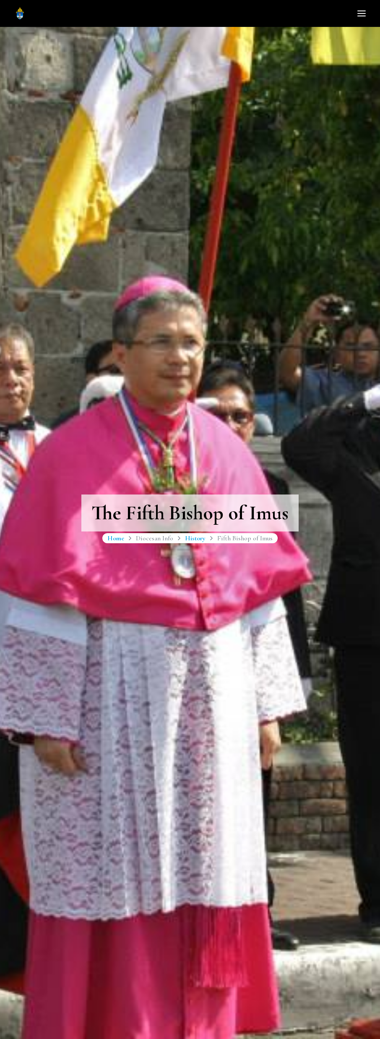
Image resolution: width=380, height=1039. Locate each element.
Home (115, 538)
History (195, 538)
